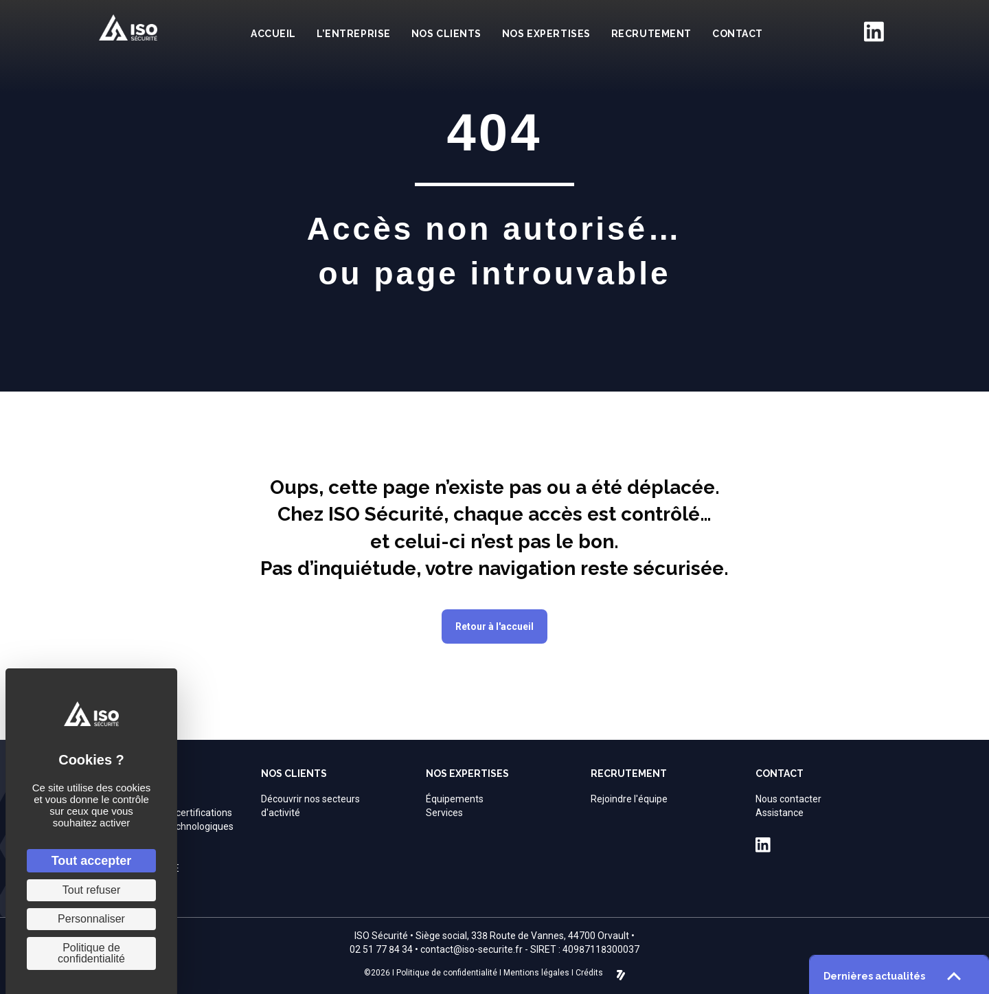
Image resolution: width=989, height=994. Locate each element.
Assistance (779, 812)
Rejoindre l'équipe (629, 798)
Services (444, 812)
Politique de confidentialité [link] (91, 953)
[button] (494, 626)
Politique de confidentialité (446, 973)
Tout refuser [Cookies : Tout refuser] (91, 890)
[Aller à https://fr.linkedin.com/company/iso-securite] (873, 31)
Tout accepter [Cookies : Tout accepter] (92, 861)
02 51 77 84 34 (381, 949)
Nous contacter (788, 798)
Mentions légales (536, 973)
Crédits (589, 973)
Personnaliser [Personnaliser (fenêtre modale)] (91, 919)
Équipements (455, 798)
